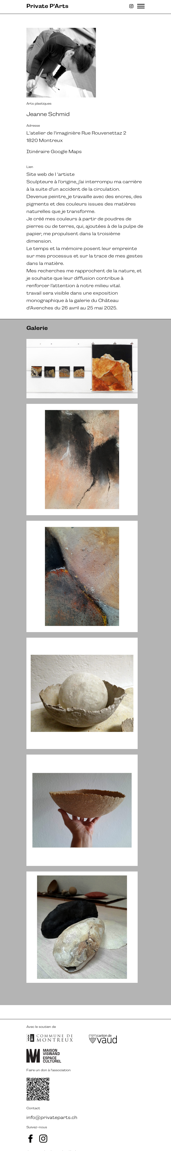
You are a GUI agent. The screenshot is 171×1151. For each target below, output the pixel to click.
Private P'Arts (47, 6)
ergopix (100, 1138)
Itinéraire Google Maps (54, 151)
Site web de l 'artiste (50, 174)
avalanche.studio (52, 1138)
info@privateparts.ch (51, 1103)
